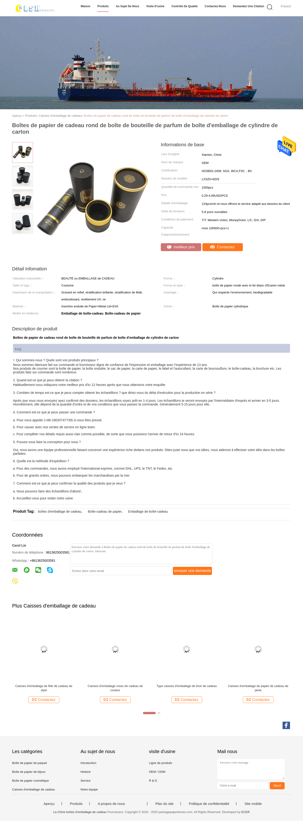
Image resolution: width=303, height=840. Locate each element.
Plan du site (164, 803)
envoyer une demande (192, 571)
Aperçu (49, 803)
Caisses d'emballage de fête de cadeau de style (43, 688)
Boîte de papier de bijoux (29, 772)
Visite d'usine (155, 6)
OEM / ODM (157, 772)
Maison (85, 6)
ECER (245, 812)
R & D (153, 780)
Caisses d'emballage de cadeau (33, 789)
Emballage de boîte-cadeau (148, 511)
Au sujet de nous (127, 6)
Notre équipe (89, 789)
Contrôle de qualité (184, 6)
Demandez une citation (248, 6)
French (286, 6)
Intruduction (88, 763)
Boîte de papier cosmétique (30, 780)
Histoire (85, 772)
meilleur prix (181, 247)
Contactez (222, 247)
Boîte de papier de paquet (29, 763)
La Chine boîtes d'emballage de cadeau (79, 812)
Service (85, 780)
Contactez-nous (215, 6)
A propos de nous (111, 803)
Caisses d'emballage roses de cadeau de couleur (115, 688)
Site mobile (253, 803)
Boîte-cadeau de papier (105, 511)
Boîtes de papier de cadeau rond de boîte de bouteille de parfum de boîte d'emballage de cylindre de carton (156, 115)
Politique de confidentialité (209, 803)
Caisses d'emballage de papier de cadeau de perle (258, 688)
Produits (103, 6)
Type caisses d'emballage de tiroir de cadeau (187, 686)
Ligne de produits (160, 763)
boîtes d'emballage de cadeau (59, 511)
